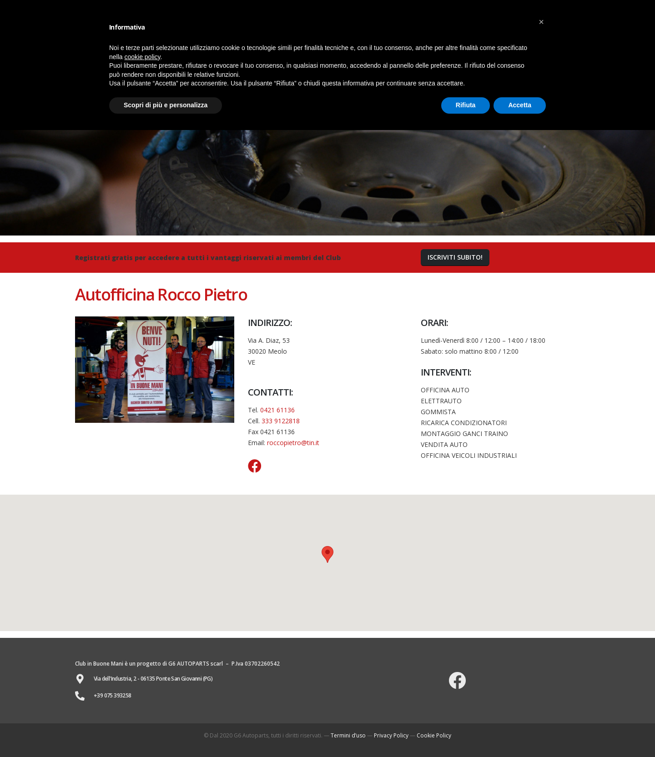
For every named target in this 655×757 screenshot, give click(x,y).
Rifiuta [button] (466, 105)
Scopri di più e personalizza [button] (165, 105)
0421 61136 (277, 410)
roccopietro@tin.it (293, 442)
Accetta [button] (519, 105)
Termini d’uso (348, 735)
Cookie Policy (434, 735)
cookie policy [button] (142, 56)
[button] (455, 257)
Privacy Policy (391, 735)
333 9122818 (281, 420)
